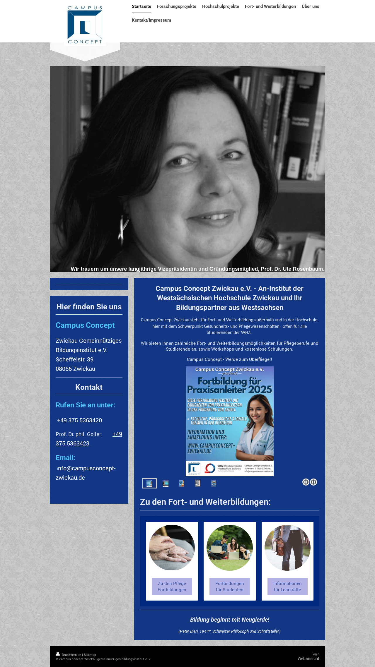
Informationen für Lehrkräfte (287, 586)
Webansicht (308, 658)
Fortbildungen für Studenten (229, 586)
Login (315, 654)
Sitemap (90, 654)
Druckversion (69, 654)
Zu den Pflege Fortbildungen (172, 586)
